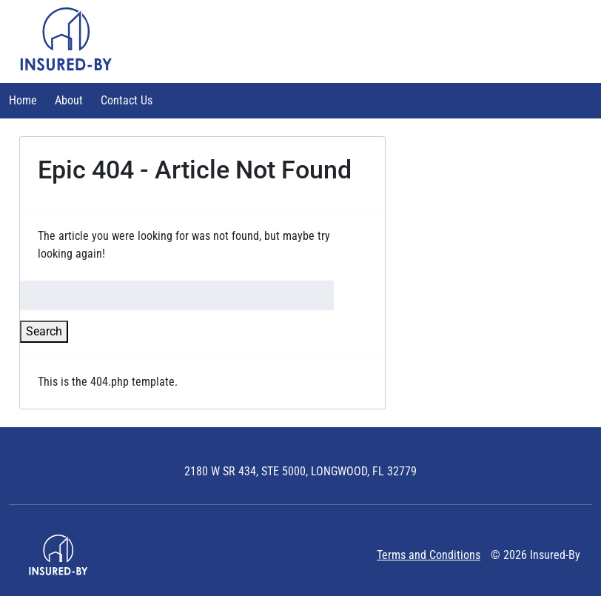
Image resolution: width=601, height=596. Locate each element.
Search (44, 331)
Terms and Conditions (428, 555)
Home (23, 100)
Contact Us (126, 100)
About (69, 100)
